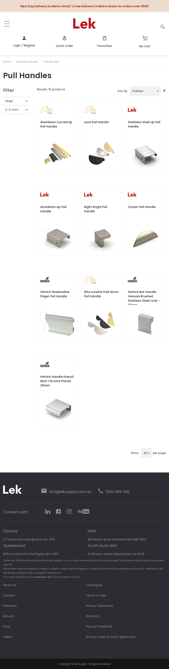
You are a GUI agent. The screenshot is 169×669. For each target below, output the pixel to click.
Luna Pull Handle (96, 122)
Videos (8, 637)
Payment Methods (99, 626)
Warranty (92, 616)
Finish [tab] (9, 101)
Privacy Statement (99, 606)
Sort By (122, 91)
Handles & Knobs (27, 61)
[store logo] (84, 23)
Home (7, 61)
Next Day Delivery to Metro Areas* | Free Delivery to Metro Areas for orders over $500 (84, 6)
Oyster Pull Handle (142, 207)
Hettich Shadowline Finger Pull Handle (54, 294)
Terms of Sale (96, 595)
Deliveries (10, 606)
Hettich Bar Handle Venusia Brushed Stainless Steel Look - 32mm (144, 298)
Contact (9, 595)
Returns (8, 616)
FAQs (6, 626)
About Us (9, 585)
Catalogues (94, 585)
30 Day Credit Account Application (111, 637)
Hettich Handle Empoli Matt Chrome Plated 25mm (56, 381)
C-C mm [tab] (11, 110)
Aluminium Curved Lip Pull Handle (56, 124)
